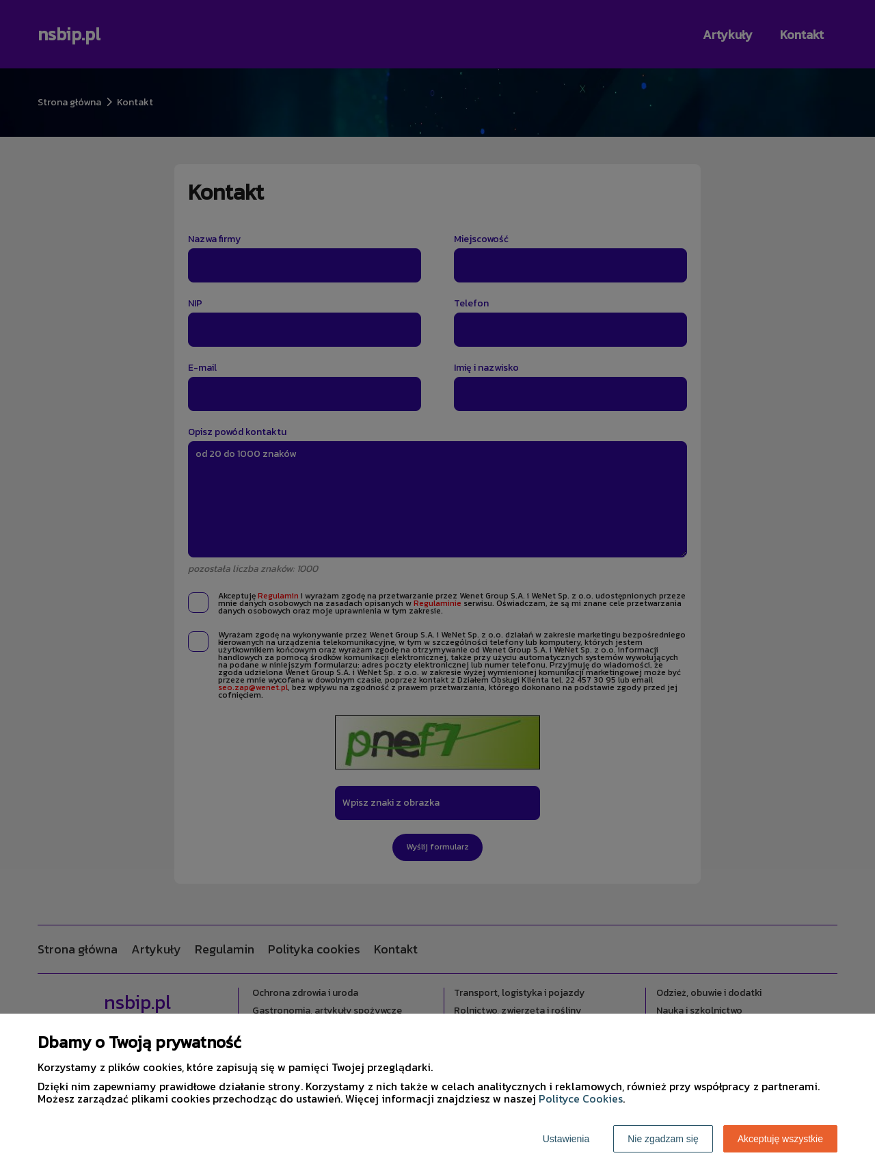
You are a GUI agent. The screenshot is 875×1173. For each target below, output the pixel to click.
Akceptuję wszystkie (780, 1138)
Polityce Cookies (581, 1098)
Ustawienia (566, 1138)
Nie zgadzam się (663, 1138)
